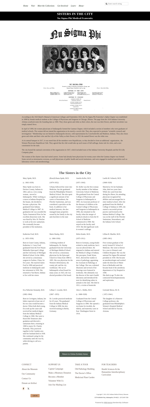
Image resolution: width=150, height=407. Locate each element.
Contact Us (26, 378)
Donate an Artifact (29, 383)
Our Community (28, 374)
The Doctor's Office (83, 373)
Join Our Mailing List (57, 385)
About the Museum (30, 369)
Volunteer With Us (56, 381)
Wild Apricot (108, 402)
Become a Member (56, 377)
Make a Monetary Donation (59, 373)
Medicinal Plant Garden (84, 377)
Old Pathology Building (84, 369)
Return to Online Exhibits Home (75, 354)
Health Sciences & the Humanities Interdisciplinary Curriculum (113, 372)
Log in (35, 396)
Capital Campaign (55, 369)
